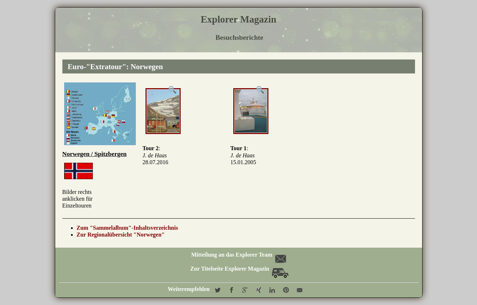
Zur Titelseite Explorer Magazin (239, 269)
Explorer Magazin (238, 19)
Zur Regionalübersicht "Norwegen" (121, 235)
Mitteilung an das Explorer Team (238, 255)
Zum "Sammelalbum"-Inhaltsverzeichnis (127, 228)
